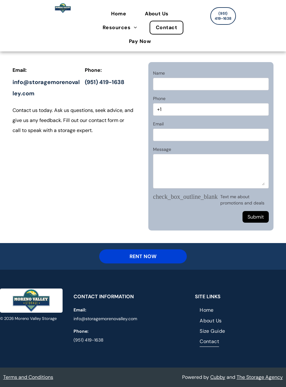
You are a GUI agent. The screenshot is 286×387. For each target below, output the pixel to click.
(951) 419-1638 (104, 82)
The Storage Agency (260, 377)
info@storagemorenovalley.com (105, 318)
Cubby (217, 377)
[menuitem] (122, 14)
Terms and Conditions (28, 377)
